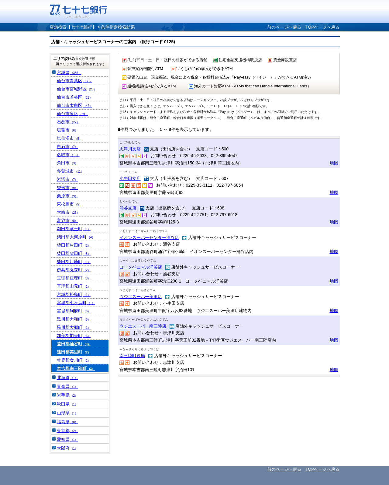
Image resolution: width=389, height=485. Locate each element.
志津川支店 (130, 148)
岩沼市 (67, 179)
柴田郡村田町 (74, 245)
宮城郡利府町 (74, 310)
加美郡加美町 (74, 335)
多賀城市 (70, 171)
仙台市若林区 (74, 97)
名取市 (68, 154)
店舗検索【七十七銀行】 (73, 27)
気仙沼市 (69, 138)
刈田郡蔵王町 (74, 228)
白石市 (67, 146)
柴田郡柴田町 (74, 253)
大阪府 (67, 448)
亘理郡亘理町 (74, 278)
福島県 (67, 421)
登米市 (67, 187)
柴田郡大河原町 (76, 236)
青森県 (67, 386)
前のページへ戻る (284, 27)
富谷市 (67, 220)
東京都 (67, 430)
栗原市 (67, 195)
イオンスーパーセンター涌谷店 (149, 237)
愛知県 (67, 439)
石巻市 (68, 121)
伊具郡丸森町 (74, 269)
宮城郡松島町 (74, 294)
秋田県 (67, 404)
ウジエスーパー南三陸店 (142, 326)
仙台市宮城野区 (77, 88)
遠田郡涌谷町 (74, 343)
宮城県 (69, 72)
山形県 (67, 412)
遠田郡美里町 (74, 352)
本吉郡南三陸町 (76, 368)
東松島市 (69, 204)
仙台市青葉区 (74, 80)
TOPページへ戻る (322, 27)
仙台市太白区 (74, 105)
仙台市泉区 (72, 113)
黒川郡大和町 (74, 319)
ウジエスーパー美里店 (140, 296)
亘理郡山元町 (74, 286)
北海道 (67, 377)
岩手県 (67, 395)
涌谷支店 (127, 208)
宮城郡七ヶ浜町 (76, 302)
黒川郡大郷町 (74, 327)
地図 (334, 162)
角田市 (67, 162)
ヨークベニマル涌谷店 (140, 267)
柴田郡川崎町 (74, 261)
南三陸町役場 (132, 355)
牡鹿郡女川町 (74, 360)
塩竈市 (67, 130)
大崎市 (68, 212)
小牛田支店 (130, 178)
